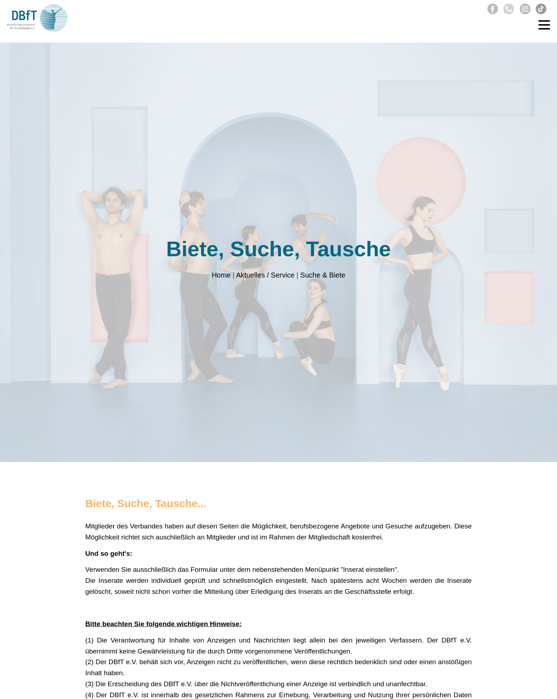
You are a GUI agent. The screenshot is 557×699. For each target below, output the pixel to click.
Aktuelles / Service (265, 275)
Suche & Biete (322, 275)
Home (221, 275)
